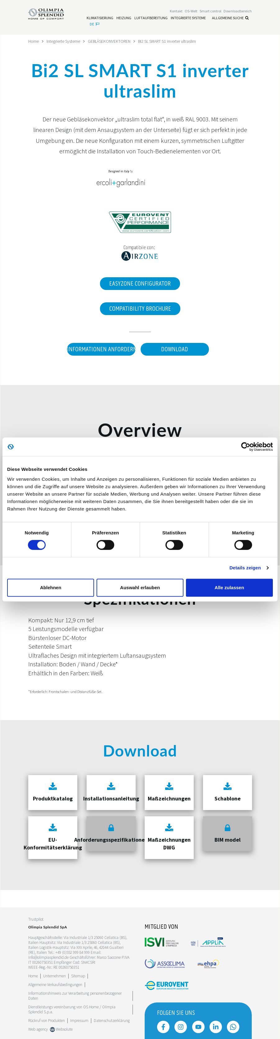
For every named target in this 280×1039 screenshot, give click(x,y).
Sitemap (78, 975)
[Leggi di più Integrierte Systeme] (188, 18)
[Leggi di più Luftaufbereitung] (151, 18)
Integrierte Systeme (63, 41)
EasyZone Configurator (140, 283)
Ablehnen (50, 587)
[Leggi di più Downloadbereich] (238, 11)
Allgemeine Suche (230, 17)
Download (174, 349)
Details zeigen (245, 567)
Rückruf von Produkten (46, 1020)
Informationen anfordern (101, 349)
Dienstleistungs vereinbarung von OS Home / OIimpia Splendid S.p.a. (71, 1009)
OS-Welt (191, 11)
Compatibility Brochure (140, 309)
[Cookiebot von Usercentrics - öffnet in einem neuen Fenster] (246, 446)
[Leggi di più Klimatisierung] (100, 18)
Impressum (79, 1020)
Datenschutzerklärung (112, 1020)
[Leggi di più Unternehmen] (54, 975)
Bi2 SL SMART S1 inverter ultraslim (168, 41)
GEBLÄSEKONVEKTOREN (110, 41)
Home (33, 41)
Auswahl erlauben (140, 587)
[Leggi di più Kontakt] (176, 11)
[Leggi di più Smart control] (210, 11)
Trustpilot (35, 919)
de (94, 24)
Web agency (38, 1029)
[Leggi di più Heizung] (123, 18)
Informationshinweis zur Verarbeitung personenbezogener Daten (75, 995)
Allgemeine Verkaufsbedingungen (55, 984)
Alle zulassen (229, 587)
